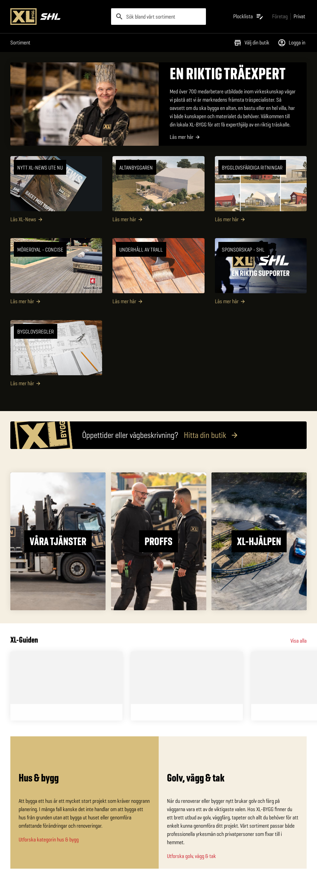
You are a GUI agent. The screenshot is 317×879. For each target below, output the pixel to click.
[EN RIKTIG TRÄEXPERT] (158, 104)
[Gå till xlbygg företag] (280, 16)
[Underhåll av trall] (158, 274)
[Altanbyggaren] (158, 192)
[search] (158, 16)
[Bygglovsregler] (56, 356)
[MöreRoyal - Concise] (56, 274)
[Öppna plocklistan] (248, 16)
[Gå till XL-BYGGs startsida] (58, 16)
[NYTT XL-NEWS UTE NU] (56, 192)
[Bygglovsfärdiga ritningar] (261, 192)
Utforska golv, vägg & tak (191, 856)
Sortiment (20, 42)
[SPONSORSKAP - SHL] (261, 274)
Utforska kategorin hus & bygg (49, 839)
